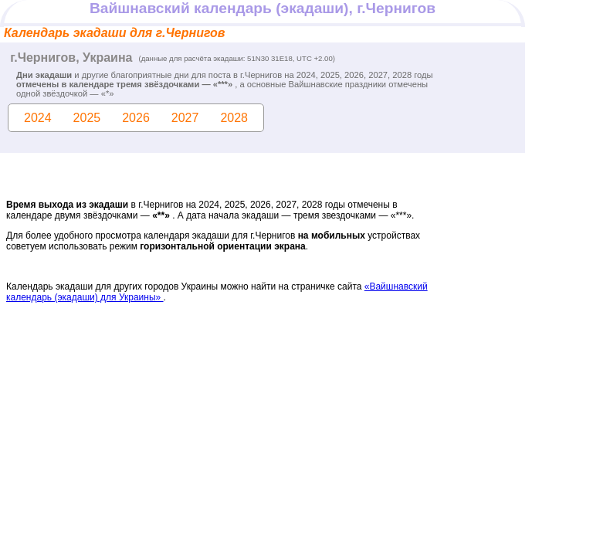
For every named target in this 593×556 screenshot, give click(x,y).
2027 (185, 117)
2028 (234, 117)
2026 (136, 117)
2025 (87, 117)
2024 (38, 117)
